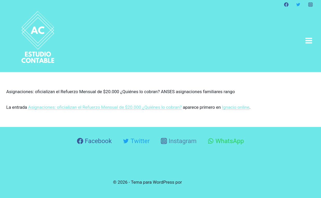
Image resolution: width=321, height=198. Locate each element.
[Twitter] (298, 4)
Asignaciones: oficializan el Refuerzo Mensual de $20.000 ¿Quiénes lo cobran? (105, 107)
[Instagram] (310, 4)
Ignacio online (235, 107)
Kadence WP (195, 182)
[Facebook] (286, 4)
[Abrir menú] (309, 40)
